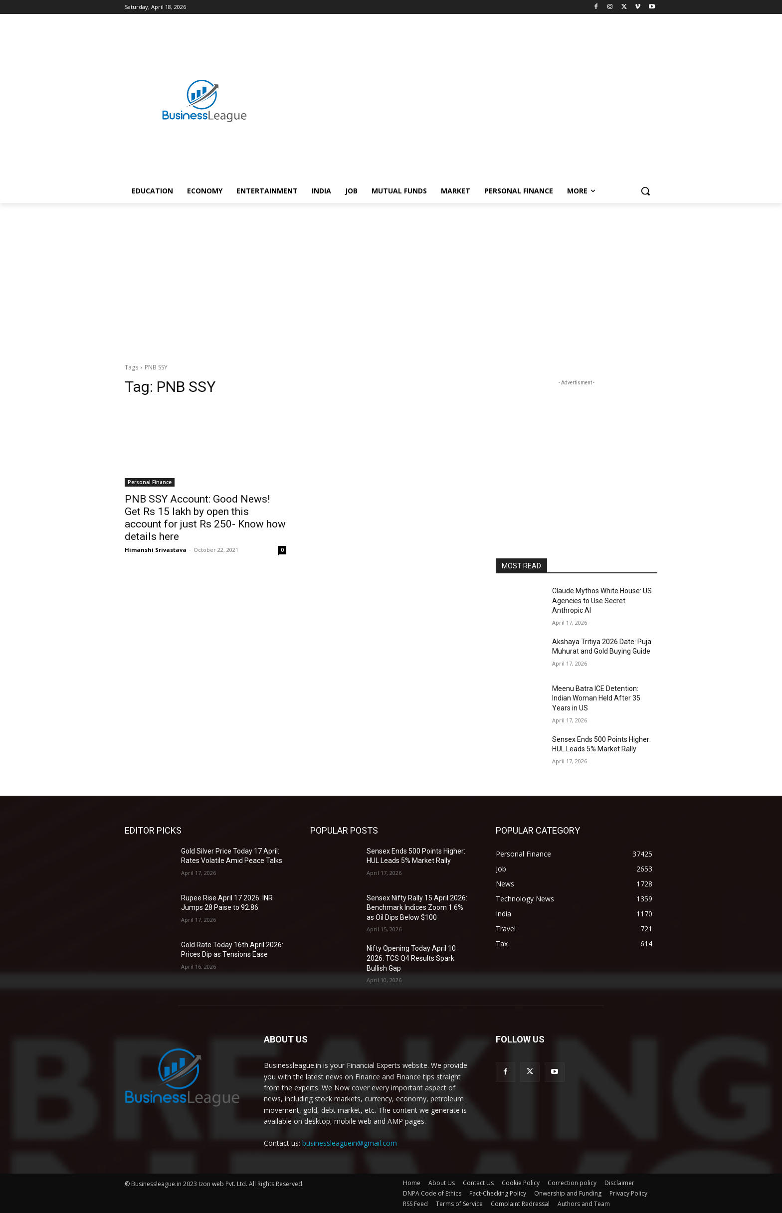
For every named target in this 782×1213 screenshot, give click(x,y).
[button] (645, 191)
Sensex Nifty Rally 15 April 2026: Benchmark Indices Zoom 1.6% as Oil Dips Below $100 (417, 907)
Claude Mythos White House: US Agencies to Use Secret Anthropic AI (602, 600)
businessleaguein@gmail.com (349, 1143)
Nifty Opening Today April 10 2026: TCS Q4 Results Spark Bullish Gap (411, 958)
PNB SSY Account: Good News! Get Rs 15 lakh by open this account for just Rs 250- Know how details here (205, 517)
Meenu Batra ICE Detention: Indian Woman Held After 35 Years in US (596, 698)
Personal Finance (150, 482)
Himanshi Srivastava (156, 549)
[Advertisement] (471, 90)
